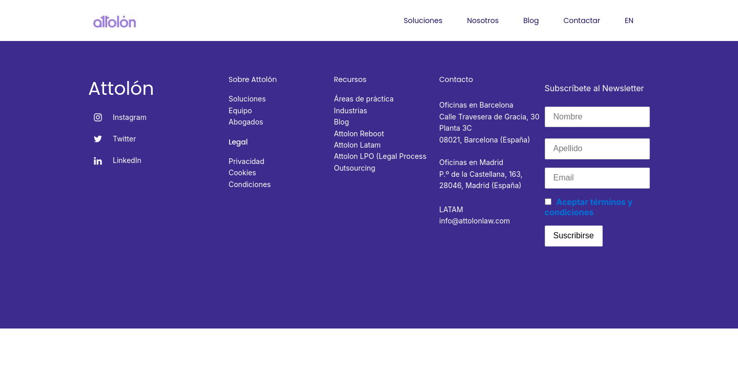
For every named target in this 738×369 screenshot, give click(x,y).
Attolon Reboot (359, 133)
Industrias (350, 110)
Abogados (246, 121)
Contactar (581, 20)
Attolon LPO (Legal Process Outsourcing (380, 162)
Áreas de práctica (364, 98)
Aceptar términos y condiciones (589, 207)
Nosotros (483, 20)
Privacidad (246, 161)
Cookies (242, 172)
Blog (531, 20)
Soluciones (423, 20)
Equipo (240, 110)
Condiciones (250, 184)
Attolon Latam (357, 144)
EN (629, 20)
